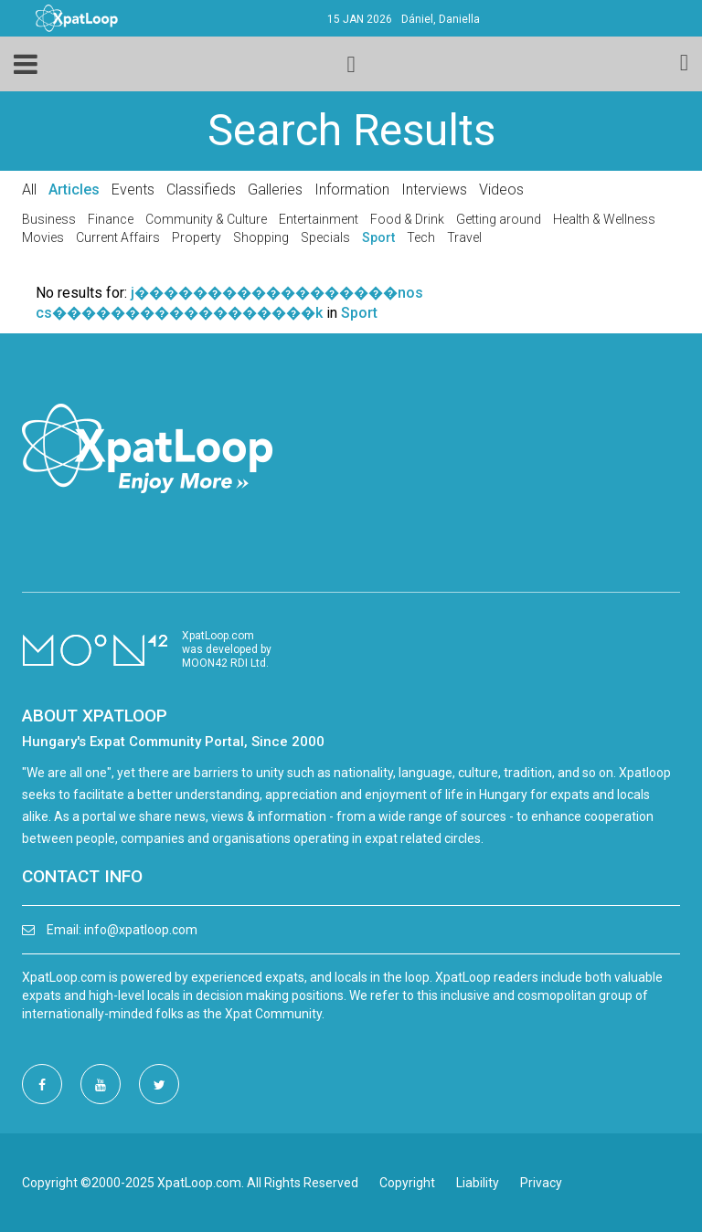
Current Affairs (118, 237)
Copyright (407, 1182)
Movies (43, 237)
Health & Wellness (604, 219)
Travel (464, 237)
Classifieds (201, 189)
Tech (421, 237)
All (29, 189)
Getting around (498, 219)
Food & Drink (407, 219)
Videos (501, 189)
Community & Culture (206, 219)
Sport (378, 237)
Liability (477, 1182)
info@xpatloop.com (140, 929)
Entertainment (318, 219)
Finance (110, 219)
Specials (325, 237)
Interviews (434, 189)
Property (196, 237)
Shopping (261, 237)
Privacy (541, 1182)
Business (49, 219)
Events (133, 189)
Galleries (275, 189)
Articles (74, 189)
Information (351, 189)
